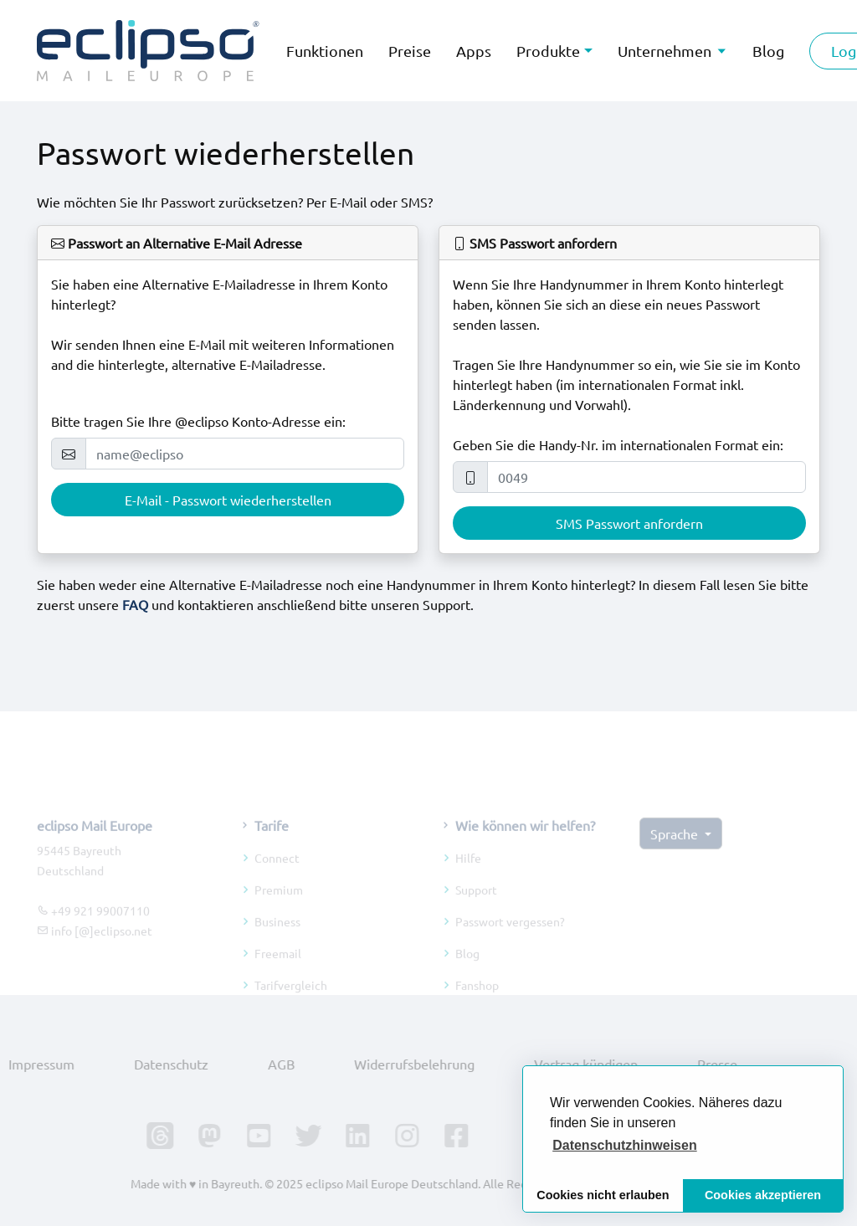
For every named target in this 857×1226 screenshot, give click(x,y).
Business (277, 936)
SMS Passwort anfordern (629, 523)
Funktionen (324, 50)
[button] (625, 1145)
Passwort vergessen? (510, 936)
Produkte (548, 50)
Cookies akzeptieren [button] (763, 1195)
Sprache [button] (675, 848)
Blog (467, 968)
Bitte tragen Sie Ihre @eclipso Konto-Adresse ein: (198, 421)
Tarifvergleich (290, 1000)
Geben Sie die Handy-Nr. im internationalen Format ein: (618, 444)
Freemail (277, 968)
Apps (473, 50)
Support (476, 905)
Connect (277, 873)
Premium (278, 905)
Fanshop (477, 1000)
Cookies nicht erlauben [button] (602, 1195)
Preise (409, 50)
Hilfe (468, 873)
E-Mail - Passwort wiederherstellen (228, 499)
